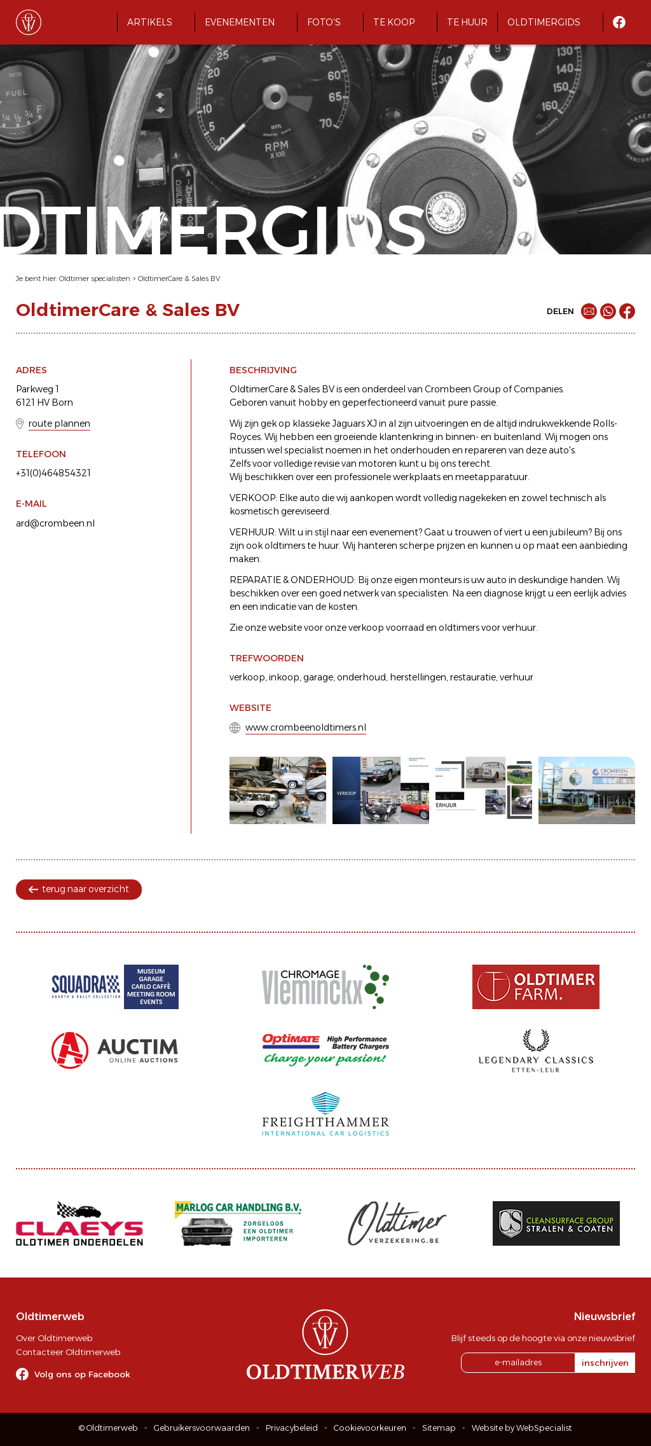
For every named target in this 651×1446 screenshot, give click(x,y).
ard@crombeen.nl (55, 523)
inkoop (284, 677)
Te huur (467, 22)
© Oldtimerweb (108, 1428)
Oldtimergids (543, 22)
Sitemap (439, 1428)
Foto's (324, 22)
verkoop (247, 677)
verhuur (516, 677)
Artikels (149, 22)
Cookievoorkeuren (370, 1428)
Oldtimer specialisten (94, 278)
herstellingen (418, 677)
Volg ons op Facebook (82, 1374)
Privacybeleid (292, 1428)
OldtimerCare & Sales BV (179, 278)
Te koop (394, 22)
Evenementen (240, 22)
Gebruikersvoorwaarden (202, 1428)
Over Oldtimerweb (54, 1338)
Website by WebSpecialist (522, 1428)
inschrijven (605, 1363)
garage (318, 677)
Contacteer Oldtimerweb (68, 1352)
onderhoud (361, 677)
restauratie (473, 677)
